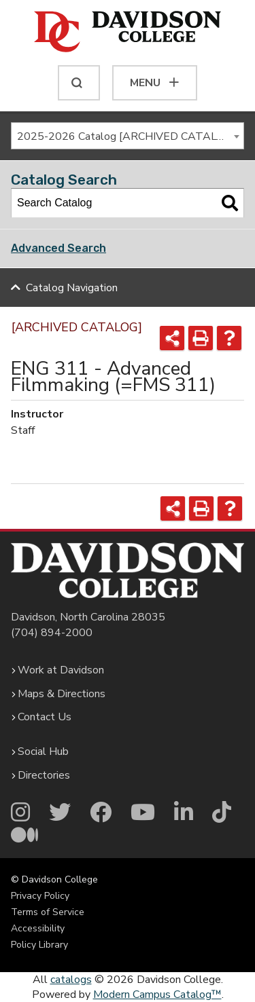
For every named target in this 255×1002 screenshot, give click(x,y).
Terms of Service (47, 912)
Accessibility (38, 928)
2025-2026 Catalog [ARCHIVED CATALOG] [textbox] (126, 136)
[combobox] (127, 135)
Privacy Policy (40, 895)
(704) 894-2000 (51, 632)
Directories (44, 775)
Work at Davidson (61, 670)
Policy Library (39, 944)
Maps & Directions (61, 693)
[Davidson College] (127, 32)
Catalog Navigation (72, 287)
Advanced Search (58, 248)
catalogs (71, 979)
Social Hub (43, 751)
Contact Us (44, 716)
